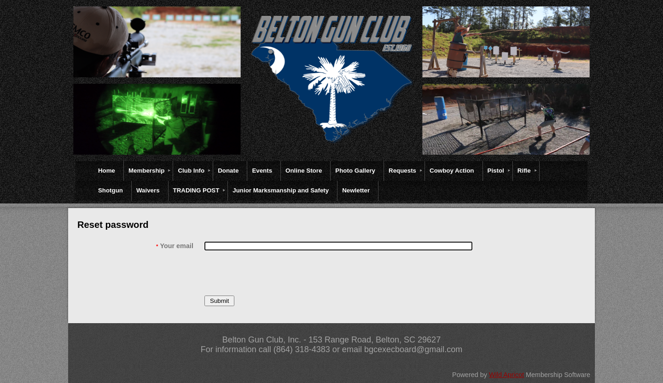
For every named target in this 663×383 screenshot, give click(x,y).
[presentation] (274, 273)
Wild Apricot (506, 374)
